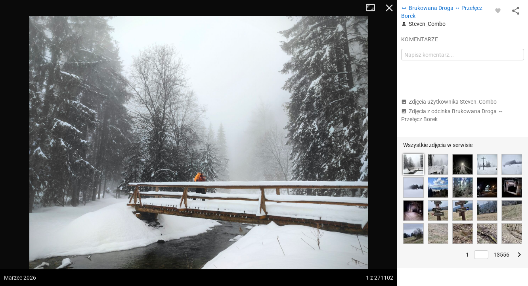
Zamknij (389, 8)
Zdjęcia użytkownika (449, 102)
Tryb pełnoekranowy (373, 8)
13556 (501, 254)
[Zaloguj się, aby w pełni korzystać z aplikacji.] (498, 10)
